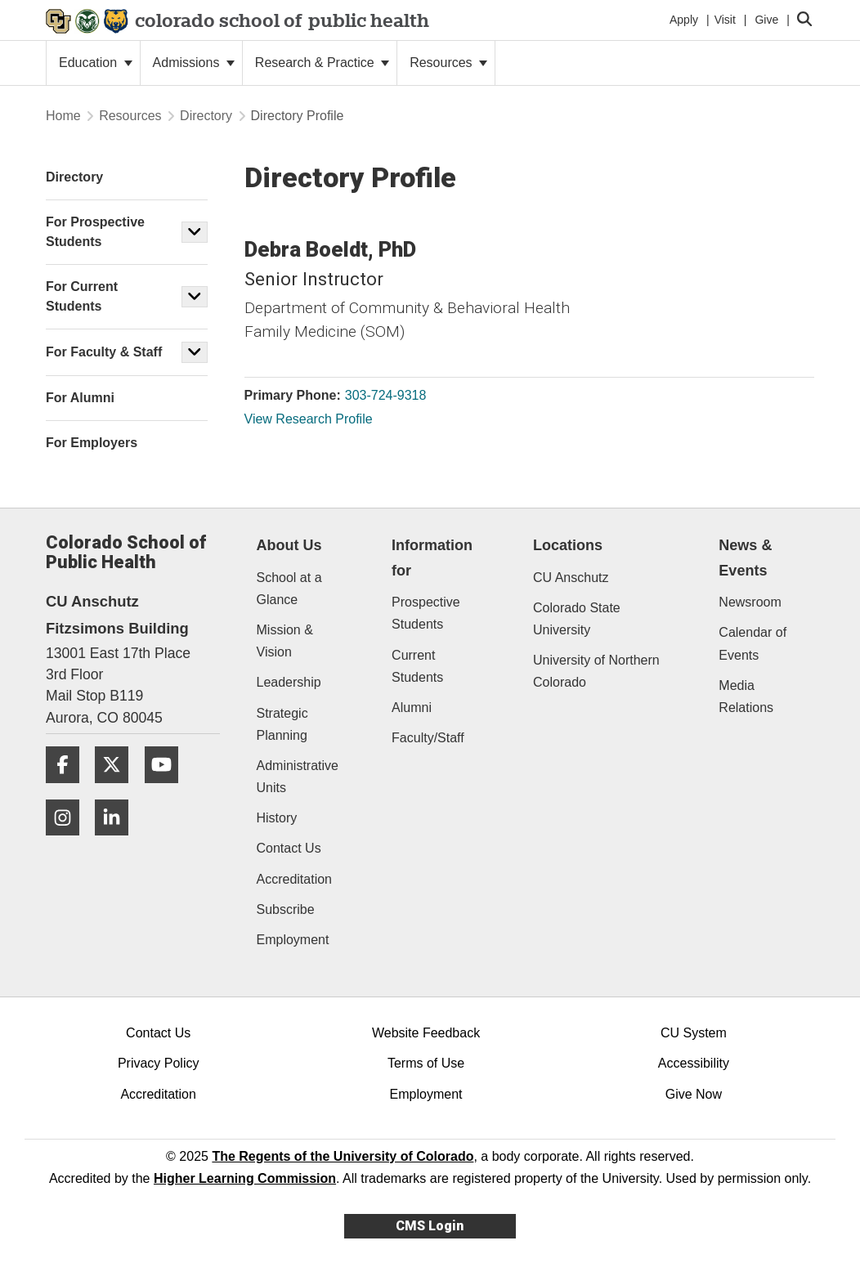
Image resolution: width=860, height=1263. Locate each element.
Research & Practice (322, 62)
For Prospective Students (95, 232)
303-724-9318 (386, 395)
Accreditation (295, 879)
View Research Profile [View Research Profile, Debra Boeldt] (308, 419)
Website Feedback (426, 1033)
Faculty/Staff (428, 738)
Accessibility (693, 1063)
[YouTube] (167, 789)
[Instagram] (69, 842)
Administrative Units (297, 777)
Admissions (194, 62)
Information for (432, 558)
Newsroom (750, 602)
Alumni (412, 707)
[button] (194, 232)
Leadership (289, 682)
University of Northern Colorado (596, 671)
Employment (293, 940)
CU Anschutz (570, 577)
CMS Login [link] (430, 1226)
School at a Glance (289, 589)
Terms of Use (425, 1063)
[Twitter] (118, 789)
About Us (289, 545)
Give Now (693, 1094)
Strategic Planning (282, 724)
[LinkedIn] (118, 842)
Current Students (417, 666)
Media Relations (746, 696)
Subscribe (286, 909)
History (277, 818)
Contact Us (289, 848)
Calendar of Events (752, 643)
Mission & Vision (285, 641)
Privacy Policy (158, 1063)
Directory (206, 116)
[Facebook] (69, 789)
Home (63, 116)
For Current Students (82, 296)
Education (95, 62)
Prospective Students (426, 613)
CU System (694, 1033)
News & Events (745, 558)
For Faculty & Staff (104, 352)
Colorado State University (576, 619)
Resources (448, 62)
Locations (567, 545)
